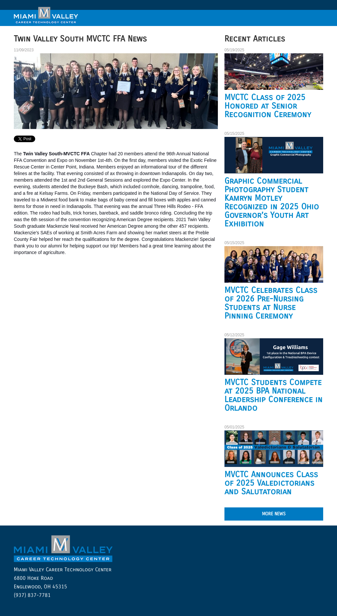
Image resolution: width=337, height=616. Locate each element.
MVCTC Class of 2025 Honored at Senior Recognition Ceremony (267, 105)
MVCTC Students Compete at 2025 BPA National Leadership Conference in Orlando (273, 395)
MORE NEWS (274, 514)
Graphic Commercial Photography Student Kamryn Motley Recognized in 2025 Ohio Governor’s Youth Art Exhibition (271, 202)
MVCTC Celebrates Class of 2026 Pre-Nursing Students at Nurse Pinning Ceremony (270, 303)
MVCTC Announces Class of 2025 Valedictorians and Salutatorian (271, 483)
